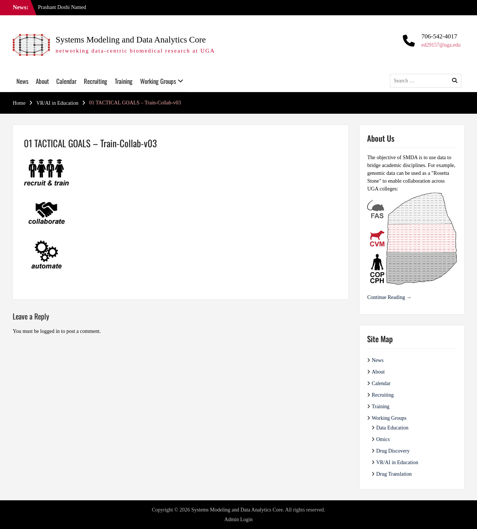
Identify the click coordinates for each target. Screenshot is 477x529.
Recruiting (95, 81)
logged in (50, 331)
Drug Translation (393, 474)
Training (124, 81)
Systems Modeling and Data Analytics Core (131, 39)
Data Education (392, 428)
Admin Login (238, 519)
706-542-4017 (439, 36)
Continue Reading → (389, 297)
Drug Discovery (393, 451)
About (42, 81)
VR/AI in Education (397, 462)
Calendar (66, 81)
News (22, 81)
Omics (383, 439)
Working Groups (158, 81)
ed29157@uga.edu (441, 45)
